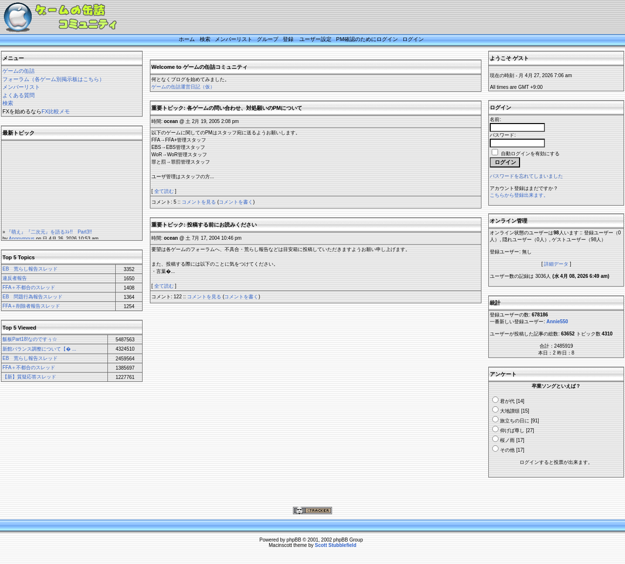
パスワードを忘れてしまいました (526, 176)
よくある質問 (18, 95)
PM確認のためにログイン (367, 39)
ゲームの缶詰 (18, 71)
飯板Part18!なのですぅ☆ (29, 339)
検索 (205, 39)
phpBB (294, 540)
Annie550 (557, 321)
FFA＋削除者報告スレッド (31, 306)
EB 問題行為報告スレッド (32, 296)
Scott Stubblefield (335, 545)
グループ (267, 39)
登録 (288, 39)
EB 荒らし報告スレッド (30, 269)
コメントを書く (236, 202)
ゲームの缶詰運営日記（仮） (183, 86)
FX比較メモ (56, 111)
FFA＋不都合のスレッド (28, 287)
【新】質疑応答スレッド (29, 376)
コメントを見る (199, 202)
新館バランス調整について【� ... (39, 349)
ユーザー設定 (315, 39)
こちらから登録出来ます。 (519, 195)
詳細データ (556, 264)
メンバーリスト (233, 39)
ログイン (413, 39)
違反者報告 (14, 278)
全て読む (164, 191)
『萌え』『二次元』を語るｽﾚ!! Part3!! (49, 234)
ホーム (187, 39)
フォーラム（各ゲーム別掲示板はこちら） (53, 79)
